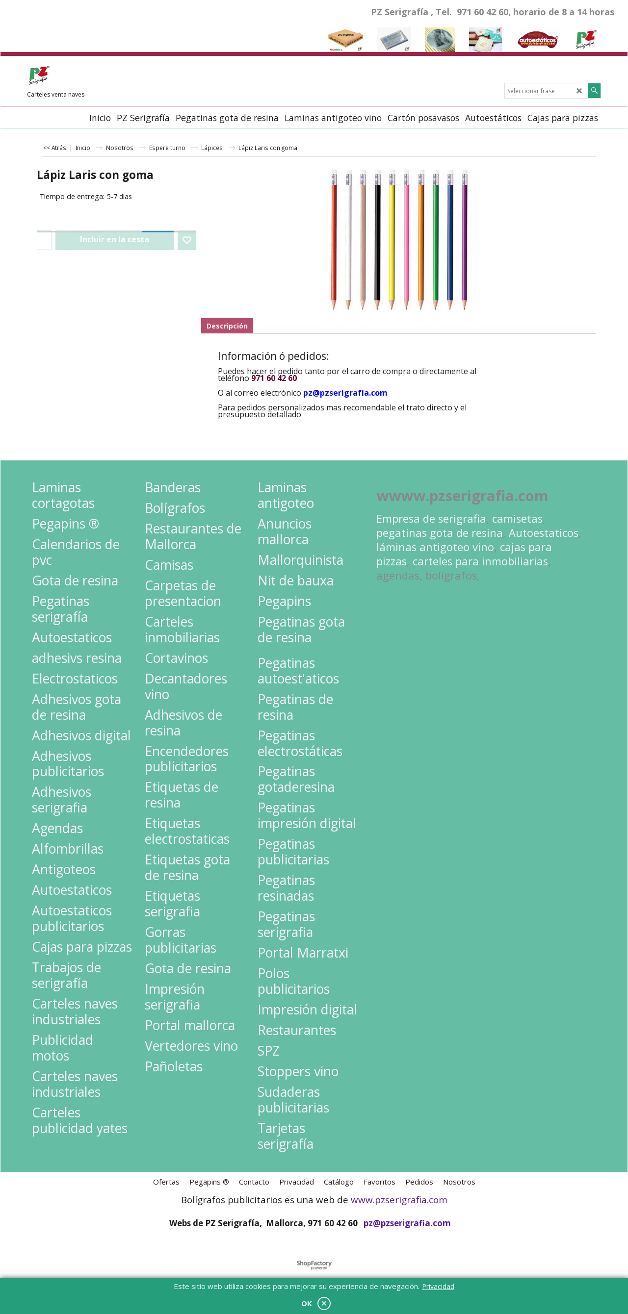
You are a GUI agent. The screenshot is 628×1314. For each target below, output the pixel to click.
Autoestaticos (543, 533)
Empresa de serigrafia (431, 518)
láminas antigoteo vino (435, 547)
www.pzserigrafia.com (399, 1199)
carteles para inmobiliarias (480, 561)
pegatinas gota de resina (439, 533)
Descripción (227, 325)
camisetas (517, 518)
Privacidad (438, 1286)
